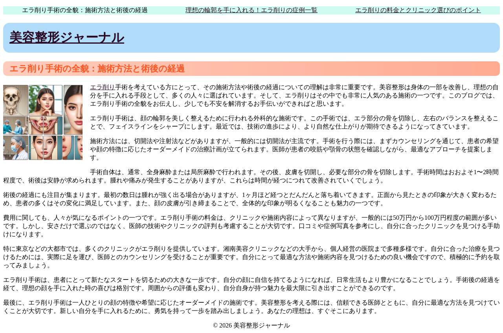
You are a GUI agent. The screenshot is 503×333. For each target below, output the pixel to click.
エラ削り (102, 87)
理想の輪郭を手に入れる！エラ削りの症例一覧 (251, 10)
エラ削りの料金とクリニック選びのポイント (418, 10)
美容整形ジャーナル (66, 37)
